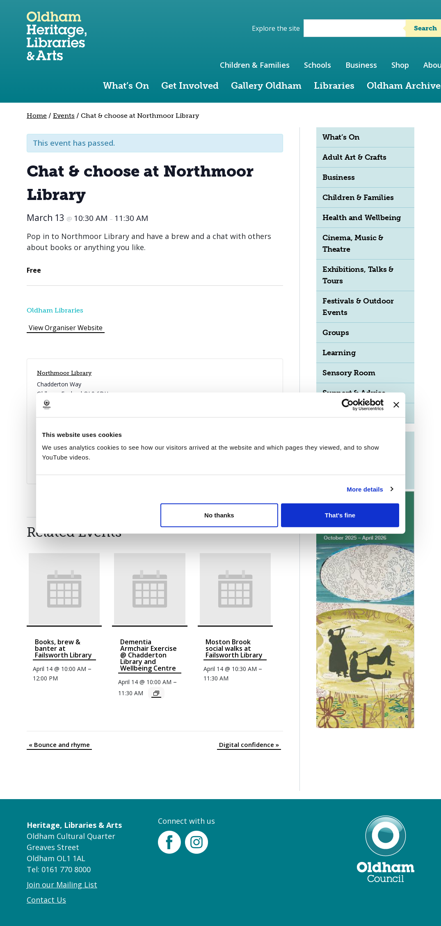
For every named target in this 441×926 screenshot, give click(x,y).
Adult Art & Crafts (354, 157)
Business (361, 65)
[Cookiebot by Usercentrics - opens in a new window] (348, 404)
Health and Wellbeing (361, 217)
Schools (317, 65)
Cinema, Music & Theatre (352, 243)
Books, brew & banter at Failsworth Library (63, 648)
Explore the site (276, 28)
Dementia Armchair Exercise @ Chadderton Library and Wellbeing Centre (148, 655)
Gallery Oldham (266, 85)
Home (37, 115)
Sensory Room (348, 372)
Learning (338, 352)
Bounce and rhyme (59, 744)
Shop (400, 65)
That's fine (340, 515)
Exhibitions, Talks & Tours (357, 275)
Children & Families (255, 65)
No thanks (219, 515)
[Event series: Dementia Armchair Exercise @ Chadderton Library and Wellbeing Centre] (156, 693)
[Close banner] (396, 404)
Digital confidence (249, 744)
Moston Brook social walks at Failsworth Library (234, 648)
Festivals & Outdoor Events (357, 306)
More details (365, 488)
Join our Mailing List (62, 884)
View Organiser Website (66, 327)
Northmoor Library (64, 373)
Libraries (334, 85)
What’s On (126, 85)
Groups (335, 332)
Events (64, 115)
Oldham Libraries (55, 310)
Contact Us (46, 900)
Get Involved (190, 85)
